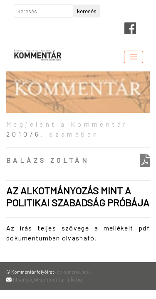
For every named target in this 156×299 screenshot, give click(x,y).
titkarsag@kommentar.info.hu (47, 279)
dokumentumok (74, 271)
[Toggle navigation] (133, 57)
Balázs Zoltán (47, 160)
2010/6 (23, 134)
